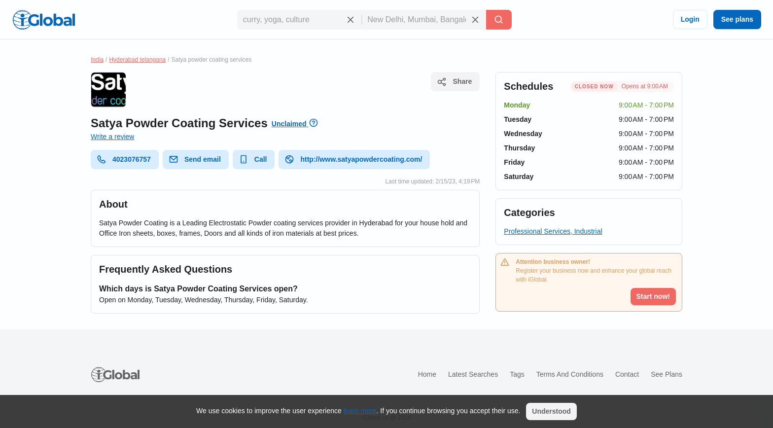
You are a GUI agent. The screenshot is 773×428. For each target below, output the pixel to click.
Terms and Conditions (569, 374)
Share (454, 82)
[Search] (499, 20)
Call (253, 159)
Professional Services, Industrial (553, 231)
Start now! (653, 296)
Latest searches (473, 374)
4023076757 (124, 159)
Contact (627, 374)
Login (690, 19)
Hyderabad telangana (137, 59)
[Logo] (44, 20)
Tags (517, 374)
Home (427, 374)
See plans (737, 19)
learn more (360, 411)
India (97, 59)
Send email (195, 159)
